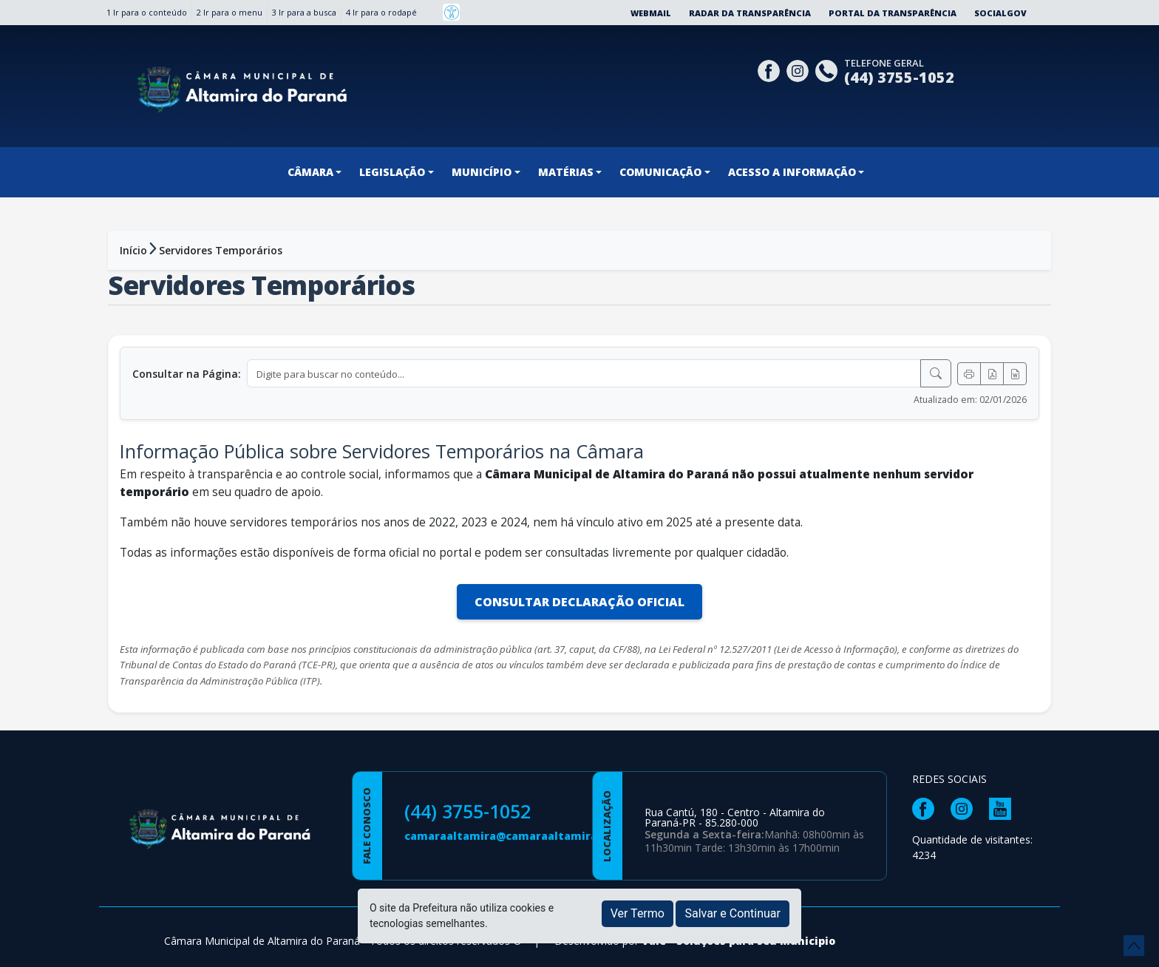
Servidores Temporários (220, 250)
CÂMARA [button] (310, 172)
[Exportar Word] (1015, 373)
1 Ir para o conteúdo (146, 12)
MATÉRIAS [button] (566, 172)
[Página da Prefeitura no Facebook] (771, 69)
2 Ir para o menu (229, 12)
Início (133, 250)
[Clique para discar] (828, 69)
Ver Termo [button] (638, 913)
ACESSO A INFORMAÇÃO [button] (792, 172)
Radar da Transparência (750, 12)
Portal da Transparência (892, 12)
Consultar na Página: (186, 374)
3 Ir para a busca (304, 12)
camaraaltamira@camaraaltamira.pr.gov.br (527, 836)
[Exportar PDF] (992, 373)
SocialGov (1000, 12)
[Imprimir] (969, 373)
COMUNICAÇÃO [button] (660, 172)
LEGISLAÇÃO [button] (392, 172)
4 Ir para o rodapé (381, 12)
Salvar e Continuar (732, 913)
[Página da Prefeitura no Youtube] (1004, 808)
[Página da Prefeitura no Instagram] (799, 69)
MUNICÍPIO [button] (481, 172)
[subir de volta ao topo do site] (1134, 945)
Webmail (651, 12)
